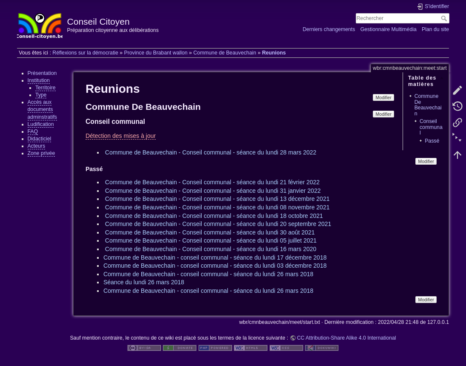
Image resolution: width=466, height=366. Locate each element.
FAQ (33, 131)
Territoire (45, 88)
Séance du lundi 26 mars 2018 (143, 282)
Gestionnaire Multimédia (388, 29)
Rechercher (445, 18)
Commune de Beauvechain (224, 53)
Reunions (274, 53)
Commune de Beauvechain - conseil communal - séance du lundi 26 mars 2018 (208, 274)
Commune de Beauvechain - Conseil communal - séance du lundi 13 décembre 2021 (217, 198)
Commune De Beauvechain (428, 104)
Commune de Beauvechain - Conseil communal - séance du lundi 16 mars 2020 (211, 249)
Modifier (384, 97)
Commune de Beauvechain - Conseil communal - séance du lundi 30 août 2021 (210, 232)
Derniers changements (329, 29)
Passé (432, 141)
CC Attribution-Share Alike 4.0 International (346, 338)
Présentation (42, 73)
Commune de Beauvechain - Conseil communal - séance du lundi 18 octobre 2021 (214, 215)
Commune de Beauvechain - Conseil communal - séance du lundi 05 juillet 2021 (211, 240)
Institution (39, 80)
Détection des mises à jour (121, 135)
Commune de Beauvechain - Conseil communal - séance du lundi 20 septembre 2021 (218, 223)
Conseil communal (431, 127)
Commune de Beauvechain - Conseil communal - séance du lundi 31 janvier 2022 (213, 190)
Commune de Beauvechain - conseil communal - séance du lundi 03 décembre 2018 (215, 265)
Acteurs (37, 146)
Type (41, 95)
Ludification (41, 124)
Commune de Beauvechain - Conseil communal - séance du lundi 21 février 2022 (212, 182)
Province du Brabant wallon (155, 53)
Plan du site (435, 29)
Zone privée (41, 153)
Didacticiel (39, 139)
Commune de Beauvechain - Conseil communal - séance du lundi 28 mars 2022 (211, 152)
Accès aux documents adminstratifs (42, 109)
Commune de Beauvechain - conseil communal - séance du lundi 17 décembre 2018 (215, 257)
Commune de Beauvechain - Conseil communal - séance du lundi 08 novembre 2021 (217, 207)
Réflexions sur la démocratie (85, 53)
